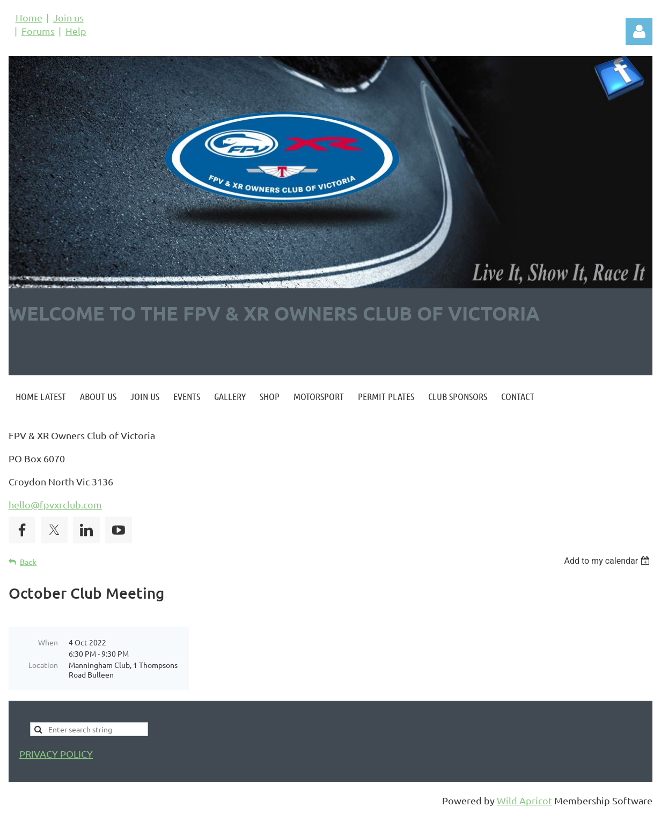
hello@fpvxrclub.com (55, 504)
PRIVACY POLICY (56, 753)
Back (28, 562)
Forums (38, 31)
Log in (639, 31)
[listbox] (608, 561)
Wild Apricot (524, 800)
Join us (68, 17)
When (48, 642)
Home (29, 17)
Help (75, 31)
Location (43, 665)
